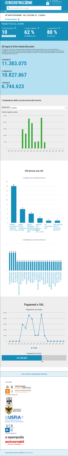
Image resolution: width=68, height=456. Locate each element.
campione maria (57, 277)
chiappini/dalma (30, 277)
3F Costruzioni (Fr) (48, 226)
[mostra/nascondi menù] (5, 11)
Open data (44, 374)
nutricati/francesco (43, 278)
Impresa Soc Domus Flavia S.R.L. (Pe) (40, 228)
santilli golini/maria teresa (51, 281)
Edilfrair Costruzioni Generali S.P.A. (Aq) (14, 227)
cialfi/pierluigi (28, 276)
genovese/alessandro (49, 279)
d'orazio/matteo (11, 277)
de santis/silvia (15, 277)
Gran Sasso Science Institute (14, 453)
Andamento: (6, 107)
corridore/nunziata (26, 278)
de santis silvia (59, 277)
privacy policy (29, 453)
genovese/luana (47, 277)
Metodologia (36, 374)
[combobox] (32, 8)
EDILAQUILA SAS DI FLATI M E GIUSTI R (58, 227)
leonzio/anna (23, 276)
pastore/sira (42, 276)
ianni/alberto (61, 276)
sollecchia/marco (53, 278)
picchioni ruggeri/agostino (38, 281)
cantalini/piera (40, 277)
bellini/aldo (25, 275)
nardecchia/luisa (32, 277)
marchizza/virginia (21, 278)
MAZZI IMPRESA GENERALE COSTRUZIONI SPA (32, 228)
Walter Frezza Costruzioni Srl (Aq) (22, 227)
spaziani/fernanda (45, 278)
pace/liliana (36, 276)
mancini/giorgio (17, 277)
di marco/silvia (34, 277)
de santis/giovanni (9, 278)
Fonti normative (26, 374)
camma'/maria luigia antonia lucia (19, 283)
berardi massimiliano (55, 279)
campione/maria (13, 277)
